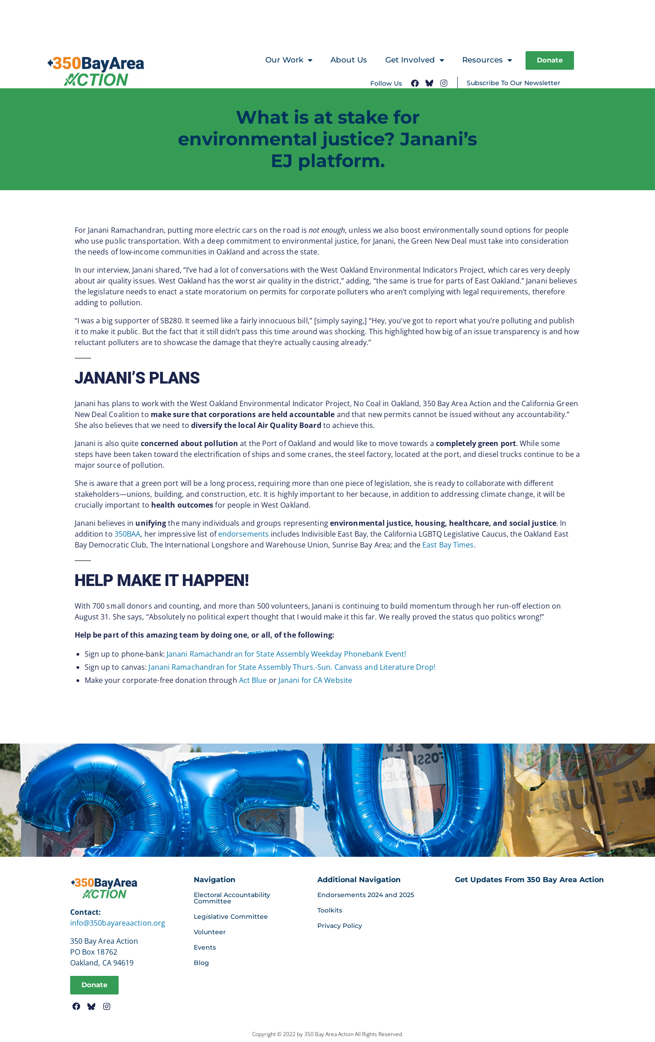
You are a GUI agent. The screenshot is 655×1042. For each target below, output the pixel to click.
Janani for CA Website (315, 680)
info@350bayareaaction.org (118, 923)
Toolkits (329, 910)
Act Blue (253, 680)
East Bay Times (447, 545)
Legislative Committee (231, 916)
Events (205, 947)
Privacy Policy (339, 926)
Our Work (287, 60)
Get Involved (412, 60)
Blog (201, 963)
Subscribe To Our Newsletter (513, 83)
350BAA (128, 534)
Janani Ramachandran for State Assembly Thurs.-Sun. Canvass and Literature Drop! (291, 667)
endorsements (243, 534)
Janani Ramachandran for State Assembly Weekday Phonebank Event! (286, 654)
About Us (347, 59)
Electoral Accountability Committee (232, 898)
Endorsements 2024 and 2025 (365, 895)
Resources (485, 60)
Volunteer (210, 932)
